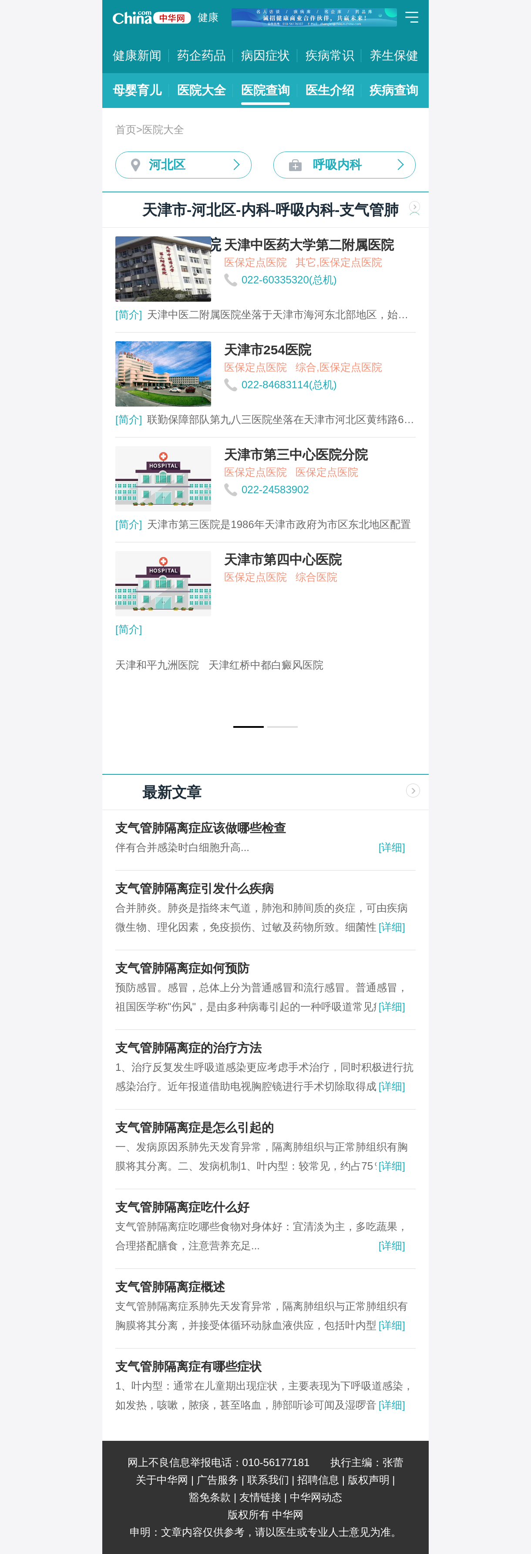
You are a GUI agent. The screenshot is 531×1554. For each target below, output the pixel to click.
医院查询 (265, 90)
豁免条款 (210, 1497)
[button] (248, 727)
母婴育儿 (137, 90)
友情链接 (260, 1497)
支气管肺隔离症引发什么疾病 (194, 888)
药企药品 (201, 55)
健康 (208, 17)
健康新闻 (137, 55)
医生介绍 (330, 90)
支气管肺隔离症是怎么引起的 (194, 1127)
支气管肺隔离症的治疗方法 (188, 1048)
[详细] (392, 847)
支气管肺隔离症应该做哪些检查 (200, 828)
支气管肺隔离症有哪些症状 (188, 1366)
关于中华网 (162, 1480)
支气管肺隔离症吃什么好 (182, 1207)
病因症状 (265, 55)
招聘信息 (318, 1480)
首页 (125, 129)
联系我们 (268, 1480)
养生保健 (394, 55)
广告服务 (218, 1480)
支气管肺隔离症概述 (170, 1287)
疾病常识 (330, 55)
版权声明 (369, 1480)
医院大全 (201, 90)
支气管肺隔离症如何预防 (182, 968)
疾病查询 (394, 90)
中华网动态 (316, 1497)
